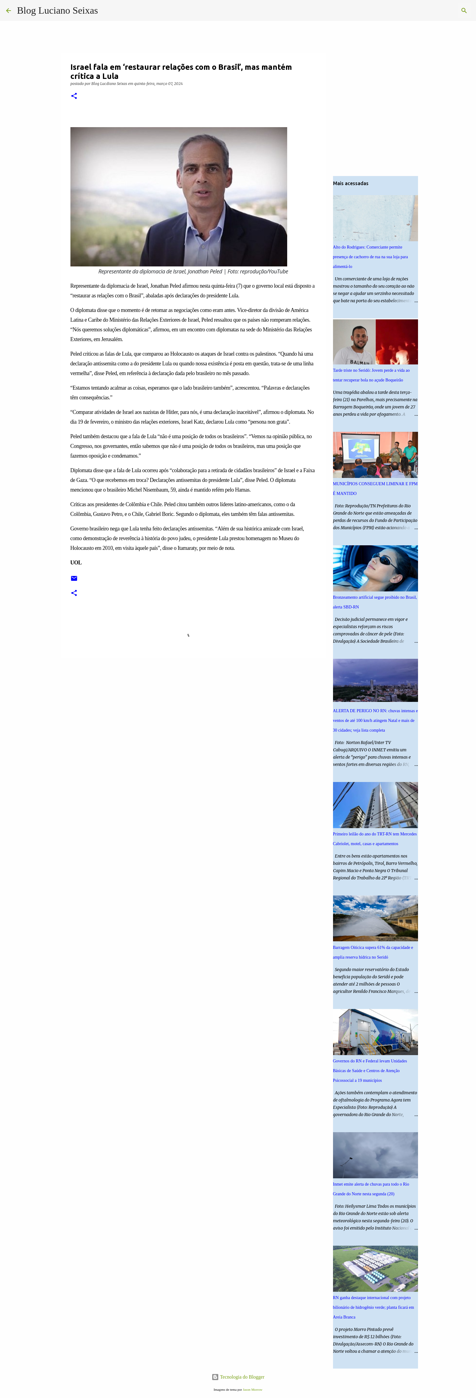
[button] (74, 96)
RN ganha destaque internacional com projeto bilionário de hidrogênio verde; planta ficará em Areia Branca (373, 1307)
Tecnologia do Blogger (238, 1376)
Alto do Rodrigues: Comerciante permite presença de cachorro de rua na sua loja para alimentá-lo (370, 257)
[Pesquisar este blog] (439, 10)
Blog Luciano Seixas (57, 10)
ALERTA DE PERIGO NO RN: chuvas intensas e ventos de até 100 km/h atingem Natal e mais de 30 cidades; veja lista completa (375, 721)
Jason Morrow (252, 1389)
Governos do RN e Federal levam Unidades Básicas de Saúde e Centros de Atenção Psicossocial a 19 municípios (370, 1071)
